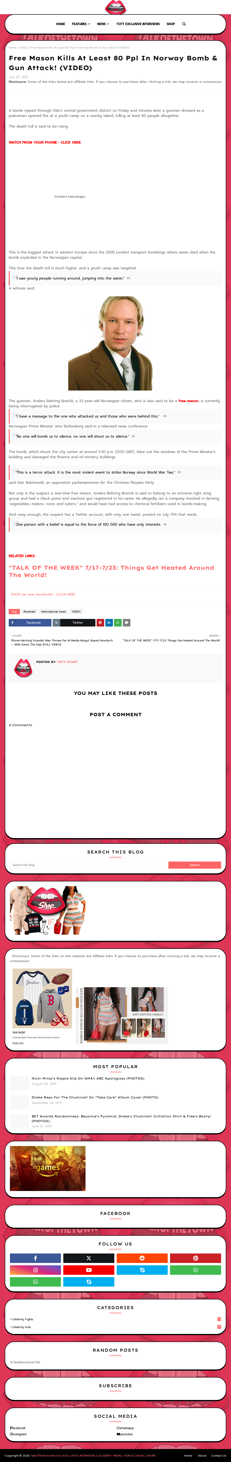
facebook (19, 1428)
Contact (37, 7)
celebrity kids (116, 1327)
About (22, 7)
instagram (20, 1434)
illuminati (29, 611)
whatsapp (126, 1428)
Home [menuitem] (60, 24)
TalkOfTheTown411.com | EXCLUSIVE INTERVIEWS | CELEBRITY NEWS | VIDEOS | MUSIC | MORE (93, 1455)
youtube (126, 1434)
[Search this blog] (89, 865)
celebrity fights (116, 1319)
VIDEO (23, 47)
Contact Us (218, 1455)
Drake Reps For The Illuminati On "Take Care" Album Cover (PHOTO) (95, 1097)
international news (53, 611)
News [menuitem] (101, 24)
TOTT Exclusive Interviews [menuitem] (138, 24)
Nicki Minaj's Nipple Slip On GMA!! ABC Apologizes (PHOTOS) (88, 1078)
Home (8, 7)
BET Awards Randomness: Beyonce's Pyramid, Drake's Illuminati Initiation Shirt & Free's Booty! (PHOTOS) (121, 1118)
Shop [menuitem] (171, 24)
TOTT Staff (67, 662)
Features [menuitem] (79, 24)
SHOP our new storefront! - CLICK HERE (43, 594)
